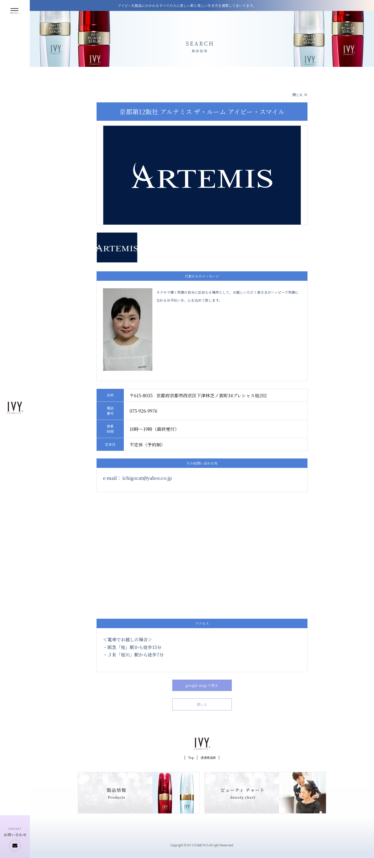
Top (191, 757)
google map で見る (202, 685)
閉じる (297, 94)
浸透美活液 (208, 757)
